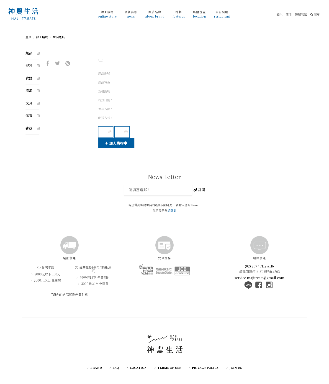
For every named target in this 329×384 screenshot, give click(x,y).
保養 (29, 115)
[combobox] (105, 132)
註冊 (289, 14)
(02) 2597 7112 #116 (259, 266)
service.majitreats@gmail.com (259, 277)
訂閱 (199, 189)
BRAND (96, 367)
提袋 (29, 65)
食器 (29, 78)
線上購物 (42, 37)
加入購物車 (116, 143)
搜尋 (315, 14)
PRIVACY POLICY (205, 367)
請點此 (171, 210)
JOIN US (235, 367)
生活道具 (59, 37)
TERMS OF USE (169, 367)
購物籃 (301, 14)
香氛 (29, 128)
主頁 (28, 37)
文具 (29, 103)
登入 (280, 14)
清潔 (29, 90)
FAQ (116, 367)
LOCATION (138, 367)
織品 (29, 53)
